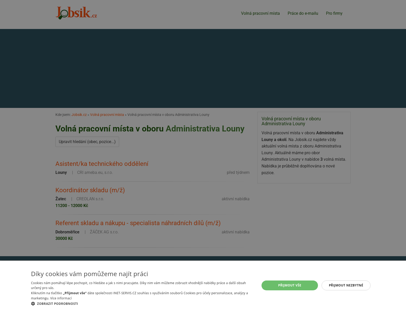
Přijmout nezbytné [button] (346, 285)
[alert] (203, 155)
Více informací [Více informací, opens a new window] (61, 298)
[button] (142, 303)
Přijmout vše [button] (289, 285)
